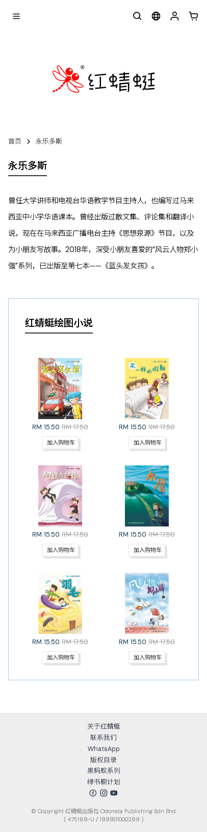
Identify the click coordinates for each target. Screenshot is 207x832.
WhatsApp (104, 748)
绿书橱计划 (103, 782)
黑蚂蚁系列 (103, 770)
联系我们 (103, 737)
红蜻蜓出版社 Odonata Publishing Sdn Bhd (120, 811)
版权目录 (103, 760)
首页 (14, 141)
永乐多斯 (49, 141)
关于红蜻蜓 (103, 726)
